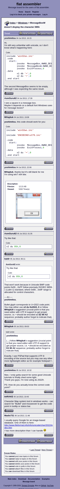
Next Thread (47, 450)
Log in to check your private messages (25, 14)
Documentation (34, 479)
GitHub (43, 486)
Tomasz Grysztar (28, 486)
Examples (46, 479)
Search (27, 12)
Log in (45, 14)
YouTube (50, 486)
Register (35, 12)
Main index (12, 479)
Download (22, 479)
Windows (23, 23)
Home (20, 12)
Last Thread (35, 450)
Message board (29, 482)
